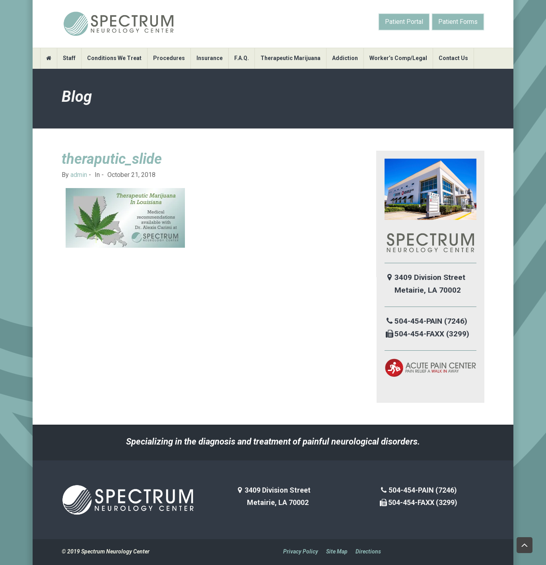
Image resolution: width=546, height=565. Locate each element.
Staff (69, 58)
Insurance (209, 58)
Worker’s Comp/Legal (398, 58)
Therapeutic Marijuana (290, 58)
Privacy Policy (300, 551)
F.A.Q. (241, 58)
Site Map (337, 551)
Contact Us (453, 58)
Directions (368, 551)
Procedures (169, 58)
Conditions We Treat (114, 58)
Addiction (345, 58)
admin (78, 175)
